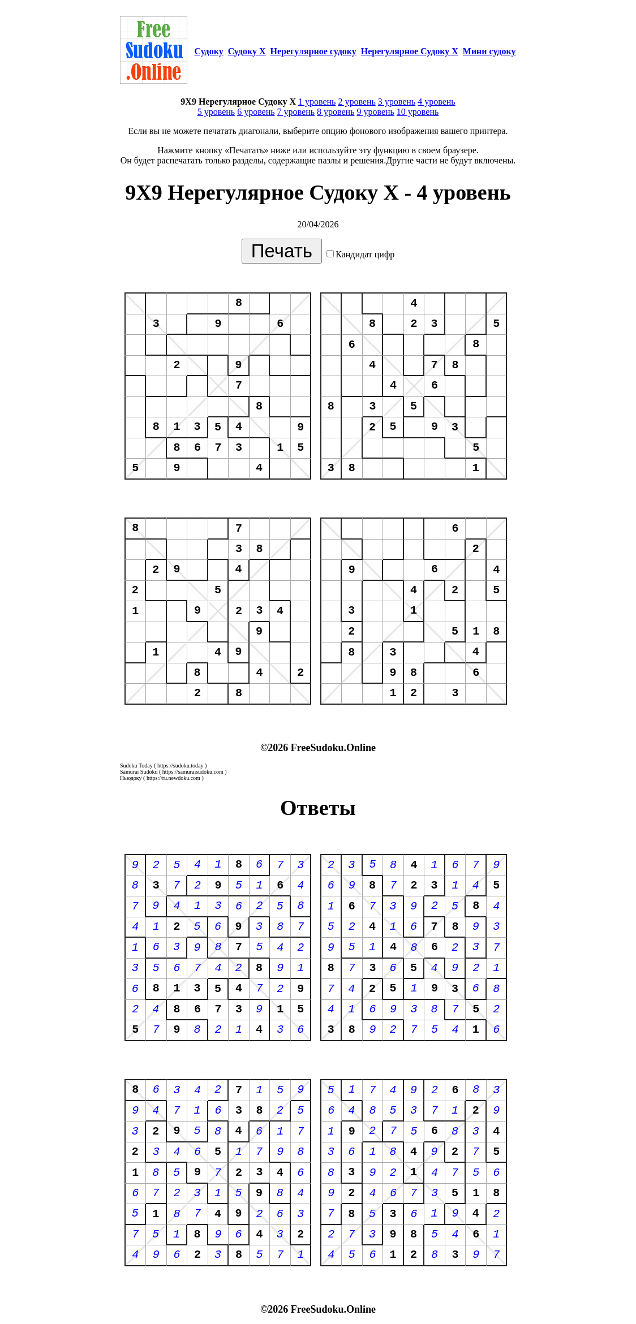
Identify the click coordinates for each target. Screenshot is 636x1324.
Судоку (208, 51)
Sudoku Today (136, 765)
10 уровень (418, 112)
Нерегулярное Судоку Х (409, 51)
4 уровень (436, 101)
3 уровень (396, 101)
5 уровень (216, 112)
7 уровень (296, 112)
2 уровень (356, 101)
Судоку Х (247, 51)
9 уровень (375, 112)
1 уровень (317, 101)
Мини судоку (489, 51)
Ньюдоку (131, 778)
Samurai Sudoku (138, 772)
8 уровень (335, 112)
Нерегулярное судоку (313, 51)
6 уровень (255, 112)
